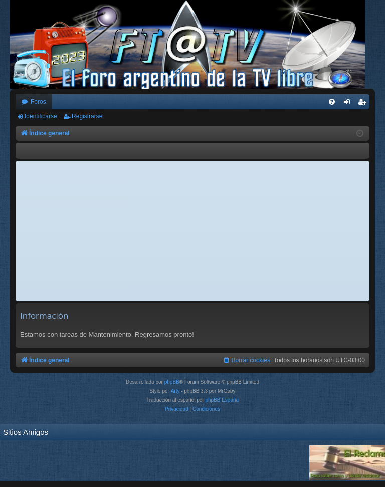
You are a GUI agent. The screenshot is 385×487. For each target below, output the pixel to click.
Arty (175, 391)
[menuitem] (331, 101)
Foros (38, 101)
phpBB (171, 382)
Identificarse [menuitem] (349, 103)
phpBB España (222, 400)
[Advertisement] (192, 231)
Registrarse (87, 116)
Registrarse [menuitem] (364, 103)
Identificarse (41, 116)
